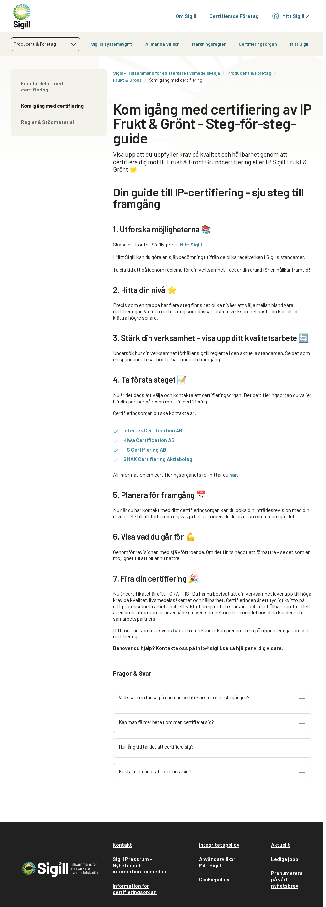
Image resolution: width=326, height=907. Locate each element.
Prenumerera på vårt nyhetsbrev (287, 879)
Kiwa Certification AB (149, 440)
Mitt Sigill (300, 44)
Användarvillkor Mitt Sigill (217, 862)
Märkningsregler (209, 44)
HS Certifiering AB (144, 449)
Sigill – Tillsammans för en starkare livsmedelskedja (169, 73)
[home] (22, 16)
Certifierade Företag (233, 16)
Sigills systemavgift (111, 44)
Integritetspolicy (219, 845)
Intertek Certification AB (152, 430)
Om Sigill (186, 16)
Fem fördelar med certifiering (42, 86)
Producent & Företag (252, 73)
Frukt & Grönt (130, 80)
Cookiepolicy (214, 879)
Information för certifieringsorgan (135, 888)
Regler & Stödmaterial (47, 122)
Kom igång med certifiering (52, 105)
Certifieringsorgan (258, 44)
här (233, 474)
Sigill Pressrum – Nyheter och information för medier (140, 865)
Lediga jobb (284, 859)
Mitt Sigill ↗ (291, 16)
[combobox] (45, 44)
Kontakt (122, 845)
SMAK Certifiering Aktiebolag (157, 459)
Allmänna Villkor (162, 44)
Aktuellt (280, 845)
